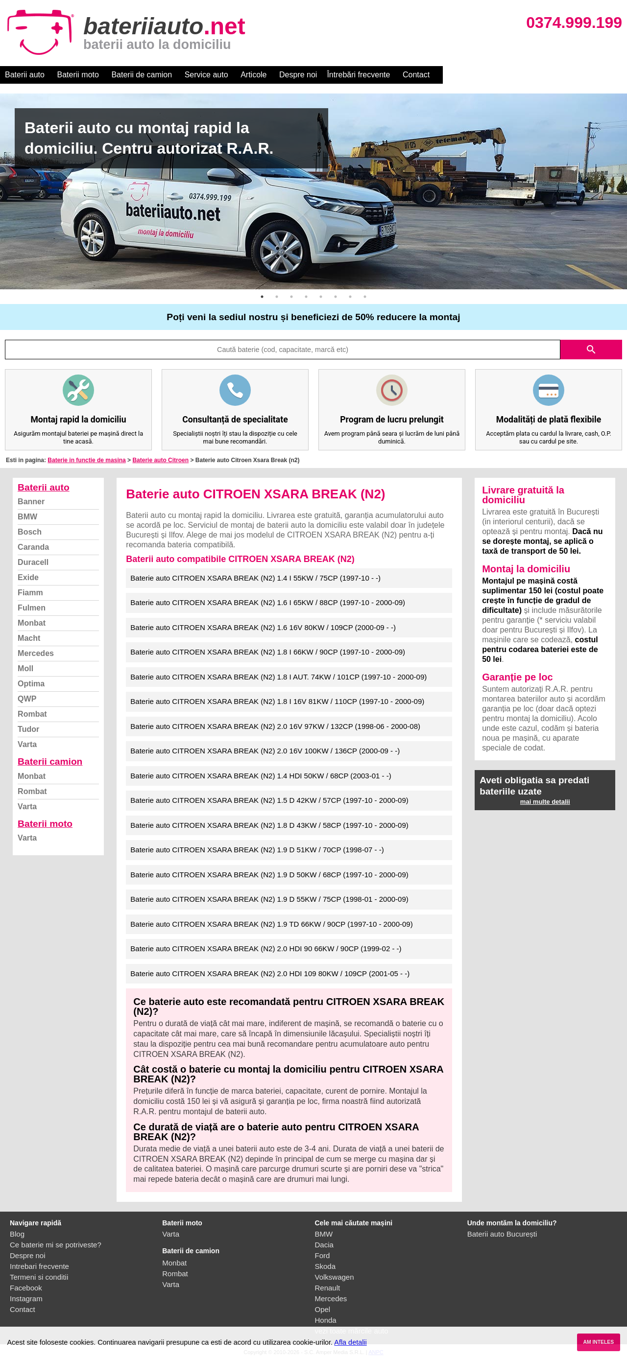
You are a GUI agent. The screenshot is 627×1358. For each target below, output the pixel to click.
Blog (17, 1234)
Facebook (26, 1288)
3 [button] (291, 297)
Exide (28, 577)
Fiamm (30, 592)
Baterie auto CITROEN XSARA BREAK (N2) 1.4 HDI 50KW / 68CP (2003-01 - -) (260, 776)
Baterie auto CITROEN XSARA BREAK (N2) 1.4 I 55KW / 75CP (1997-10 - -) (255, 578)
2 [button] (277, 297)
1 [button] (262, 297)
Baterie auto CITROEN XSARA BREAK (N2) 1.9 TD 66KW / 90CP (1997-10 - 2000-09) (271, 924)
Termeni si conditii (39, 1277)
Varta (27, 744)
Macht (29, 638)
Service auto (206, 74)
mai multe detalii (545, 801)
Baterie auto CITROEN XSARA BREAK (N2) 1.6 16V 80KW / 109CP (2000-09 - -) (263, 627)
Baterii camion (50, 761)
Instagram (26, 1298)
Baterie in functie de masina (86, 460)
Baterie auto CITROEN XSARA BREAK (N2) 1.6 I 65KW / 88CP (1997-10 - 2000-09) (267, 602)
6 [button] (335, 297)
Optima (31, 683)
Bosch (30, 532)
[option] (313, 191)
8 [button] (365, 297)
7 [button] (350, 297)
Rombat (32, 714)
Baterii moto (78, 74)
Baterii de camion (141, 74)
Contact (416, 74)
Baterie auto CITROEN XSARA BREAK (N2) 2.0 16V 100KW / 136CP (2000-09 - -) (265, 751)
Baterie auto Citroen (160, 460)
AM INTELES (598, 1342)
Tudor (28, 729)
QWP (27, 699)
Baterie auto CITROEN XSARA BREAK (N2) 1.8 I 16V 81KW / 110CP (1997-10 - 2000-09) (277, 701)
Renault (327, 1288)
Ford (322, 1255)
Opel (323, 1309)
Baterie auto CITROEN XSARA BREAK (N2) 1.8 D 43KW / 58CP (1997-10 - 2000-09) (269, 825)
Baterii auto (25, 74)
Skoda (325, 1266)
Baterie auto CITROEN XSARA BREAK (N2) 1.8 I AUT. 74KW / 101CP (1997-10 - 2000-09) (278, 677)
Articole (253, 74)
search (591, 349)
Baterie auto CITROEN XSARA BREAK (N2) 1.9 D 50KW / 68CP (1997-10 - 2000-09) (269, 874)
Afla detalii (350, 1342)
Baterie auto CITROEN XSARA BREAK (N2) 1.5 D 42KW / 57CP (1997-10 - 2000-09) (269, 800)
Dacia (324, 1245)
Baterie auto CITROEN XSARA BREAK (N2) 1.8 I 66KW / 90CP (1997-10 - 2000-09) (267, 652)
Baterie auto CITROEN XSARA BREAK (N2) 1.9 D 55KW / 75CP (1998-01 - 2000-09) (269, 899)
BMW (27, 517)
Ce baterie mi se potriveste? (55, 1245)
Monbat (32, 623)
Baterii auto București (502, 1234)
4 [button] (306, 297)
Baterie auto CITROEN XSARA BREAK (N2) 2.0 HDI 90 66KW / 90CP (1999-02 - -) (265, 948)
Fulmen (32, 608)
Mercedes (36, 653)
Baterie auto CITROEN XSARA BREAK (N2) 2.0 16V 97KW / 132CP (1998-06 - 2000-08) (275, 726)
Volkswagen (334, 1277)
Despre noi (298, 74)
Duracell (33, 562)
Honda (326, 1320)
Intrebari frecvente (39, 1266)
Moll (25, 668)
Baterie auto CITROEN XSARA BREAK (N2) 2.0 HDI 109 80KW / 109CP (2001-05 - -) (270, 973)
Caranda (33, 547)
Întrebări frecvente (358, 74)
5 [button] (321, 297)
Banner (31, 501)
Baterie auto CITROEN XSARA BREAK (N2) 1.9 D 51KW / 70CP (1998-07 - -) (257, 849)
